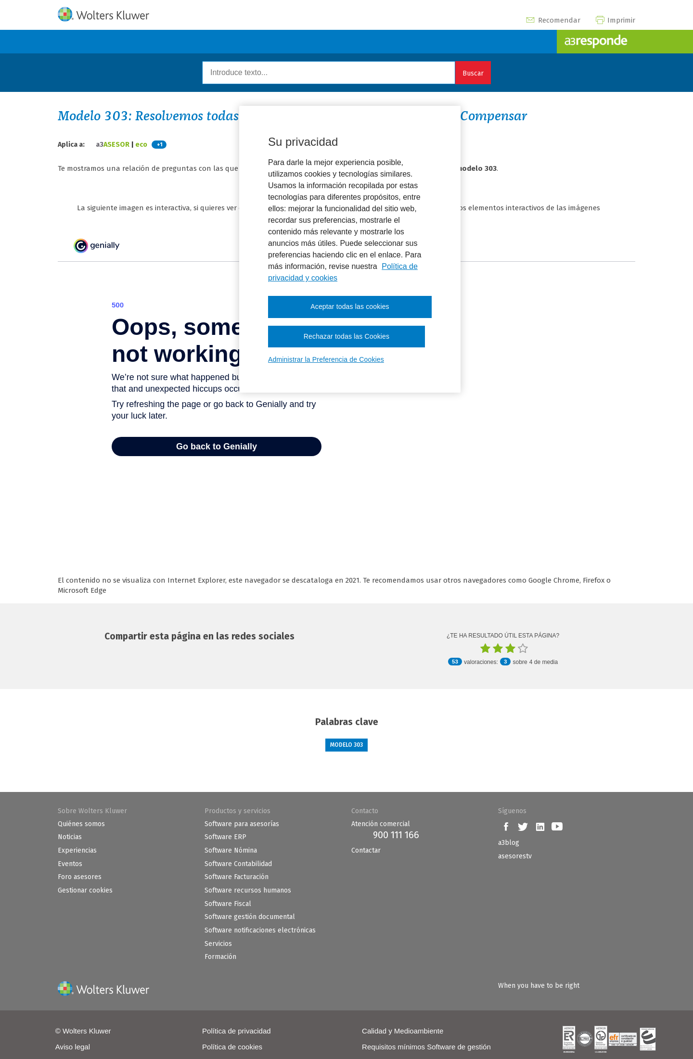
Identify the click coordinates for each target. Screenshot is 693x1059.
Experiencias (77, 850)
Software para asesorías (242, 824)
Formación (220, 957)
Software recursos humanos (248, 890)
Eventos (70, 864)
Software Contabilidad (238, 864)
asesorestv (515, 856)
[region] (350, 249)
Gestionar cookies (85, 890)
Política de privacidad (236, 1031)
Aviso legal (72, 1047)
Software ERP (225, 837)
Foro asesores (80, 877)
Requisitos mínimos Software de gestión (426, 1047)
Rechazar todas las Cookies (346, 336)
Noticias (70, 837)
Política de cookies (232, 1047)
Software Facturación (237, 877)
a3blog (508, 843)
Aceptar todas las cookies (349, 306)
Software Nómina (231, 850)
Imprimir (615, 20)
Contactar (366, 850)
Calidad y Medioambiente (402, 1031)
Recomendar (552, 20)
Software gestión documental (250, 917)
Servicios (218, 944)
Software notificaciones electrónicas (260, 930)
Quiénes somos (81, 824)
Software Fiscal (228, 904)
